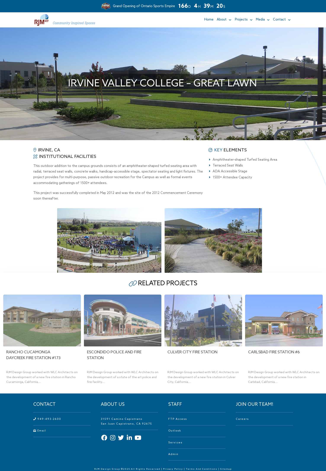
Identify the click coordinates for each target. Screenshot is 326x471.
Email (39, 430)
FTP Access (177, 419)
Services (175, 442)
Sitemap (226, 469)
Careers (242, 419)
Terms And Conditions (202, 469)
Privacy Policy (173, 469)
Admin (173, 454)
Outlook (174, 430)
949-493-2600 (47, 419)
